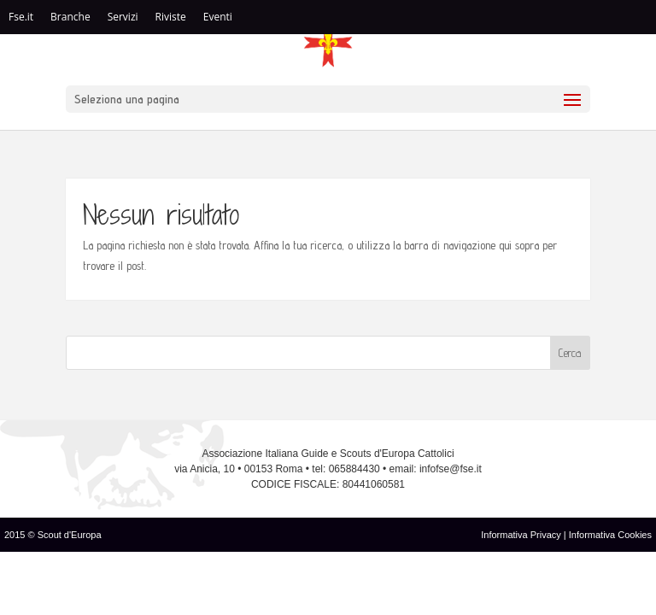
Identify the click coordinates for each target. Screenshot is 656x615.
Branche (70, 16)
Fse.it (21, 16)
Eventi (217, 16)
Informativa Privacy (522, 535)
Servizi (123, 16)
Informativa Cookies (610, 535)
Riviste (170, 16)
